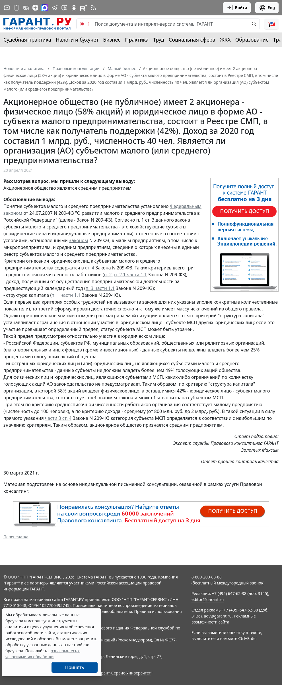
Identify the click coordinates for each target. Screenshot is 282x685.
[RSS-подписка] (93, 7)
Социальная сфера (192, 39)
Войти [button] (237, 7)
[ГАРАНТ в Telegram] (54, 7)
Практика (136, 39)
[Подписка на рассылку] (6, 7)
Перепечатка (15, 536)
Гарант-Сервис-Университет (124, 673)
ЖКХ (225, 39)
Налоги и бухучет (77, 39)
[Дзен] (35, 8)
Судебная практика (27, 39)
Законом (78, 240)
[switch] (84, 24)
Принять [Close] (74, 667)
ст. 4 (89, 268)
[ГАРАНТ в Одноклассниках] (74, 7)
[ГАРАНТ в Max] (44, 7)
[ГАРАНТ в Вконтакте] (26, 7)
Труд (158, 39)
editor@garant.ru (208, 599)
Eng (267, 7)
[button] (271, 24)
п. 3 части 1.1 (100, 288)
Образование (252, 39)
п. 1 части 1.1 (66, 295)
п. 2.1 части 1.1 (130, 274)
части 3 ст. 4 (58, 418)
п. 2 (108, 274)
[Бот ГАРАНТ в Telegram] (64, 7)
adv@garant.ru (218, 616)
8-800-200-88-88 (207, 577)
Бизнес (111, 39)
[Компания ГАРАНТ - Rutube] (83, 7)
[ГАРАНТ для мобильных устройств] (16, 7)
